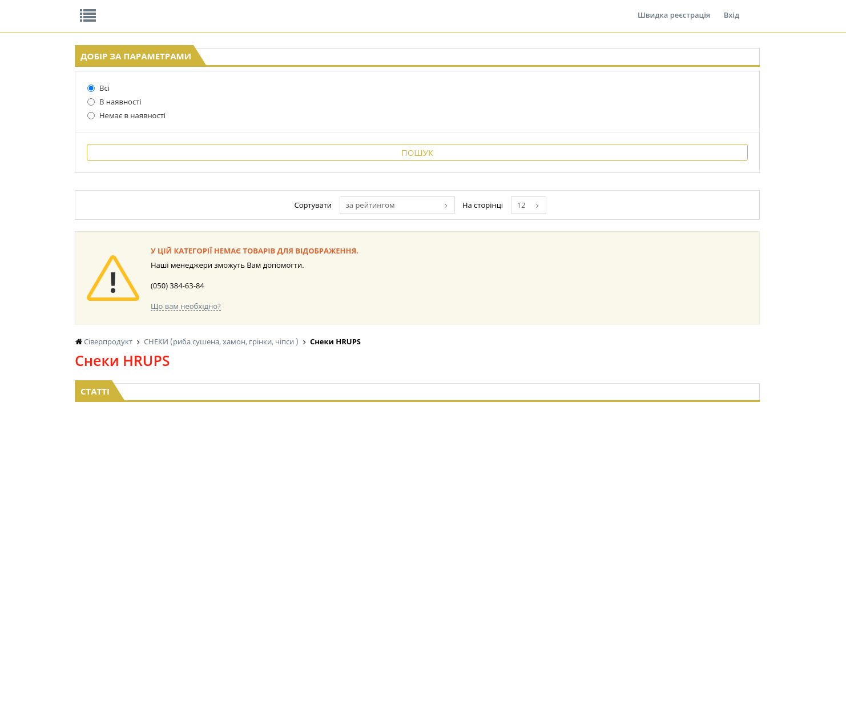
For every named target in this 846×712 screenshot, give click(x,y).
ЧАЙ (198, 608)
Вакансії (209, 8)
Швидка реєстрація (674, 8)
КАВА (199, 619)
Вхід (731, 8)
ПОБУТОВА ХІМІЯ (698, 597)
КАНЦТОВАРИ (693, 576)
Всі (70, 176)
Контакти (266, 8)
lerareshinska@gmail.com (168, 685)
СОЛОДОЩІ (593, 554)
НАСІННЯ (302, 576)
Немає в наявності (98, 204)
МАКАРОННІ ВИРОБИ (418, 619)
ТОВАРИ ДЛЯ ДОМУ (606, 597)
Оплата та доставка (306, 120)
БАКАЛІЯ (301, 554)
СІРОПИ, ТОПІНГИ (412, 587)
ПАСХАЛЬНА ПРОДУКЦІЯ (518, 597)
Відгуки (154, 8)
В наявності (86, 190)
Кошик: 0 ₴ (709, 120)
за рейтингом (498, 294)
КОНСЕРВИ (401, 597)
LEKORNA (302, 565)
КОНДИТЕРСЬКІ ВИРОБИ (423, 576)
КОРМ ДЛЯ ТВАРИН (415, 608)
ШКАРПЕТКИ (691, 587)
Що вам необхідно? (334, 395)
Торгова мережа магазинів (417, 439)
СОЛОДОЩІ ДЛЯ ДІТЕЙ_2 (615, 565)
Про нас (100, 8)
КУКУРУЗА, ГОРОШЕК (226, 554)
